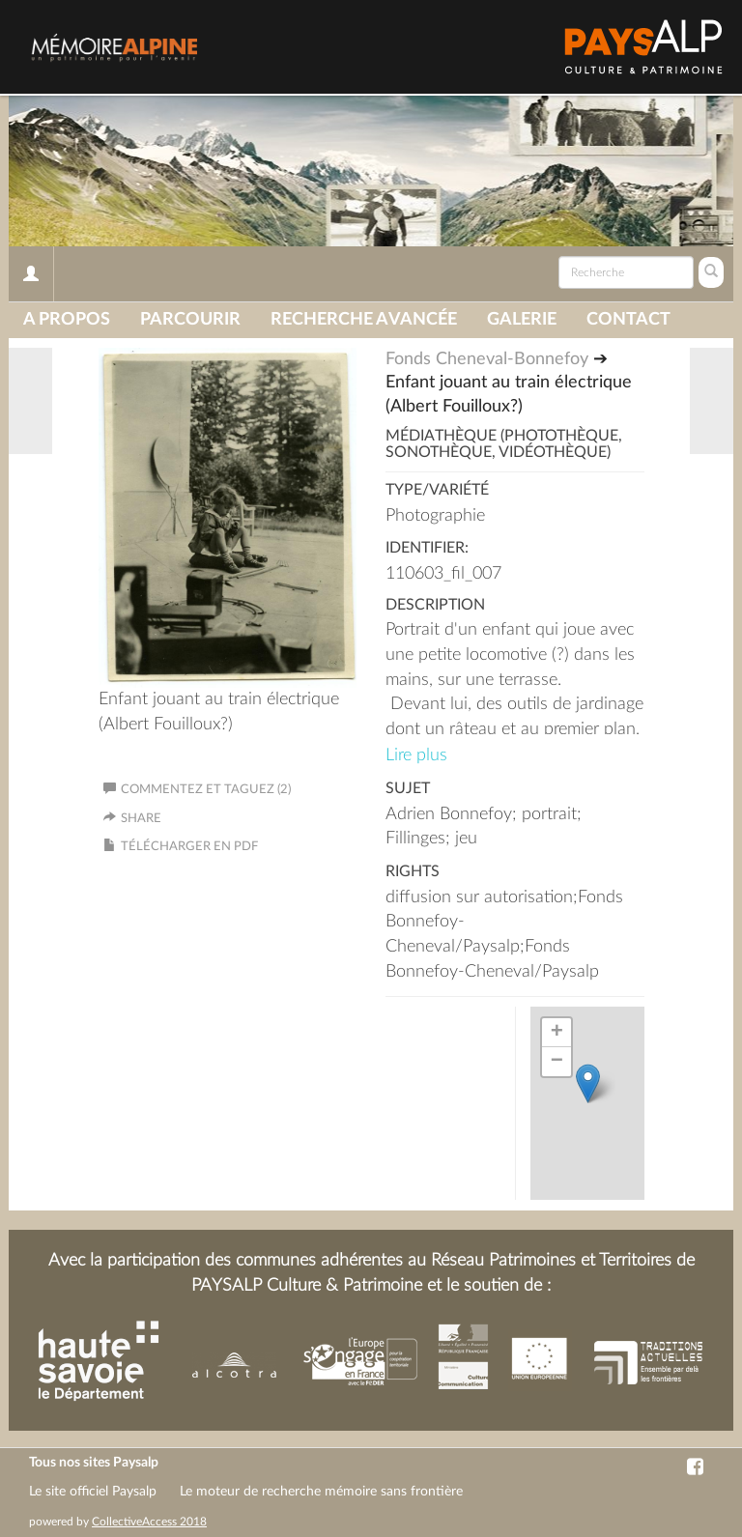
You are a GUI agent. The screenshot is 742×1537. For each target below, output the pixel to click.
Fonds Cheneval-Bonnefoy (486, 359)
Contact (628, 319)
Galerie (521, 319)
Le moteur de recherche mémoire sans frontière (321, 1491)
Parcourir (190, 319)
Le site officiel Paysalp (93, 1491)
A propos (66, 319)
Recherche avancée (364, 319)
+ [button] (557, 1032)
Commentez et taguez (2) (197, 789)
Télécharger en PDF (189, 846)
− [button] (557, 1061)
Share (141, 818)
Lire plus (416, 755)
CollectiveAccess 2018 (149, 1521)
